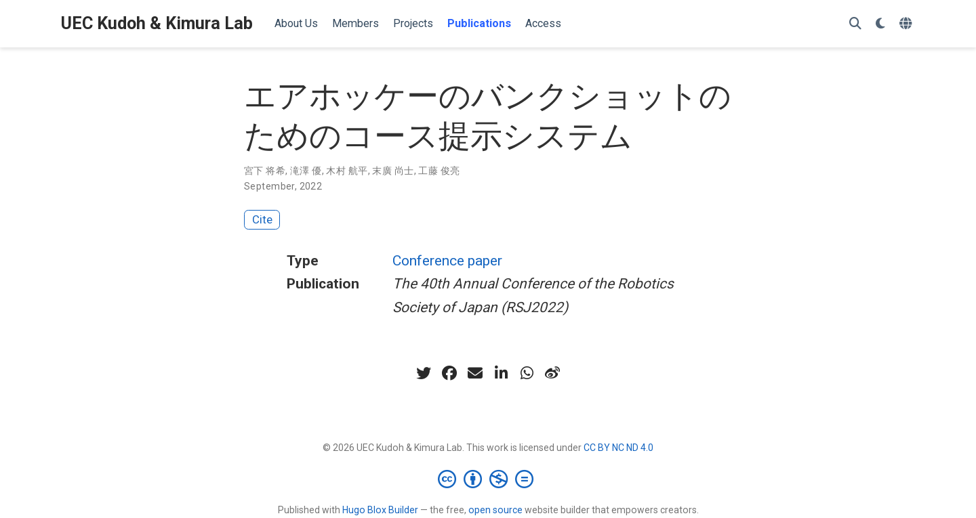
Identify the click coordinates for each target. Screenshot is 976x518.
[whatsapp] (526, 373)
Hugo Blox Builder (380, 509)
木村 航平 (346, 170)
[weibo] (552, 373)
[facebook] (449, 373)
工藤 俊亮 (439, 170)
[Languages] (907, 24)
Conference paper (447, 261)
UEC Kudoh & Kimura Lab (157, 23)
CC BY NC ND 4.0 (618, 447)
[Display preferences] (880, 24)
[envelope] (475, 373)
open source (495, 509)
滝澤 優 (306, 170)
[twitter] (423, 373)
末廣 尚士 (392, 170)
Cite (262, 219)
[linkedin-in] (501, 373)
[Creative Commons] (488, 479)
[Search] (855, 24)
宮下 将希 (264, 170)
